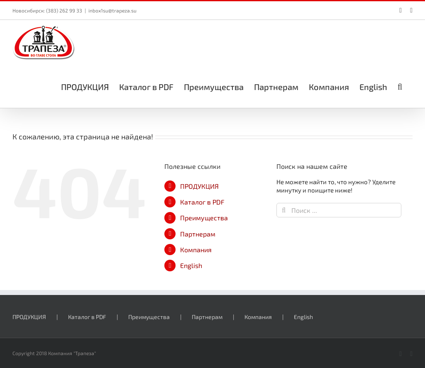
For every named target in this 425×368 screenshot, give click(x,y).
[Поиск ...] (338, 210)
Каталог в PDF (202, 202)
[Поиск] (283, 210)
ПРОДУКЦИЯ (199, 186)
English (191, 265)
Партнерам (197, 234)
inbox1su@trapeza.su (112, 10)
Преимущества (204, 218)
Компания (196, 249)
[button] (400, 86)
